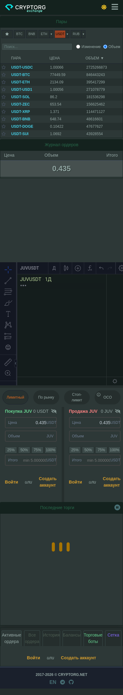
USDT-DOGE (22, 126)
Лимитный (15, 397)
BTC (19, 34)
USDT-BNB (20, 119)
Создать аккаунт (48, 482)
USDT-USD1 (21, 89)
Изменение (90, 47)
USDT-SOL (20, 97)
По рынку (46, 397)
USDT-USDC (22, 67)
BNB (31, 34)
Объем (114, 47)
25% (10, 450)
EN (52, 682)
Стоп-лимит (77, 397)
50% (24, 450)
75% (37, 450)
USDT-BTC (20, 75)
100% (50, 450)
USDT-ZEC (20, 104)
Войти (11, 482)
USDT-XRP (20, 112)
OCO (104, 396)
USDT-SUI (19, 134)
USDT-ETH (20, 82)
